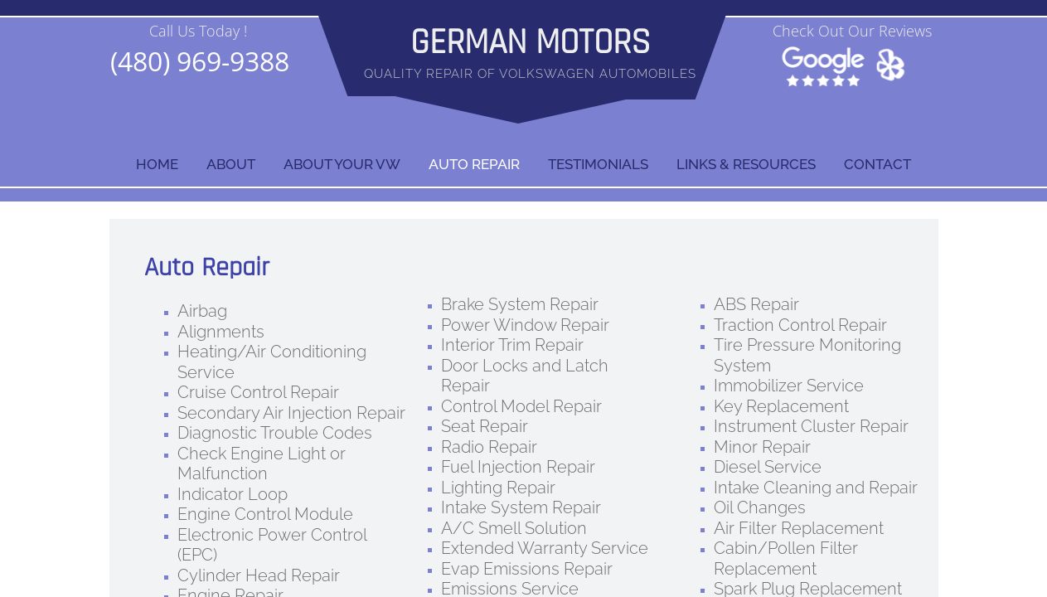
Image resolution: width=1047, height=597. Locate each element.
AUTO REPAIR (474, 164)
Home (157, 164)
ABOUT (230, 164)
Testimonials (598, 164)
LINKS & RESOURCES (746, 164)
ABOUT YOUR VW (342, 164)
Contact (877, 164)
